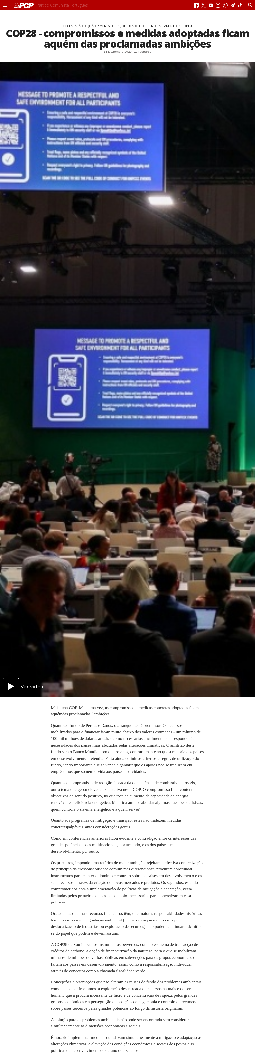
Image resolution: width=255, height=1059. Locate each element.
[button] (5, 5)
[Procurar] (249, 5)
